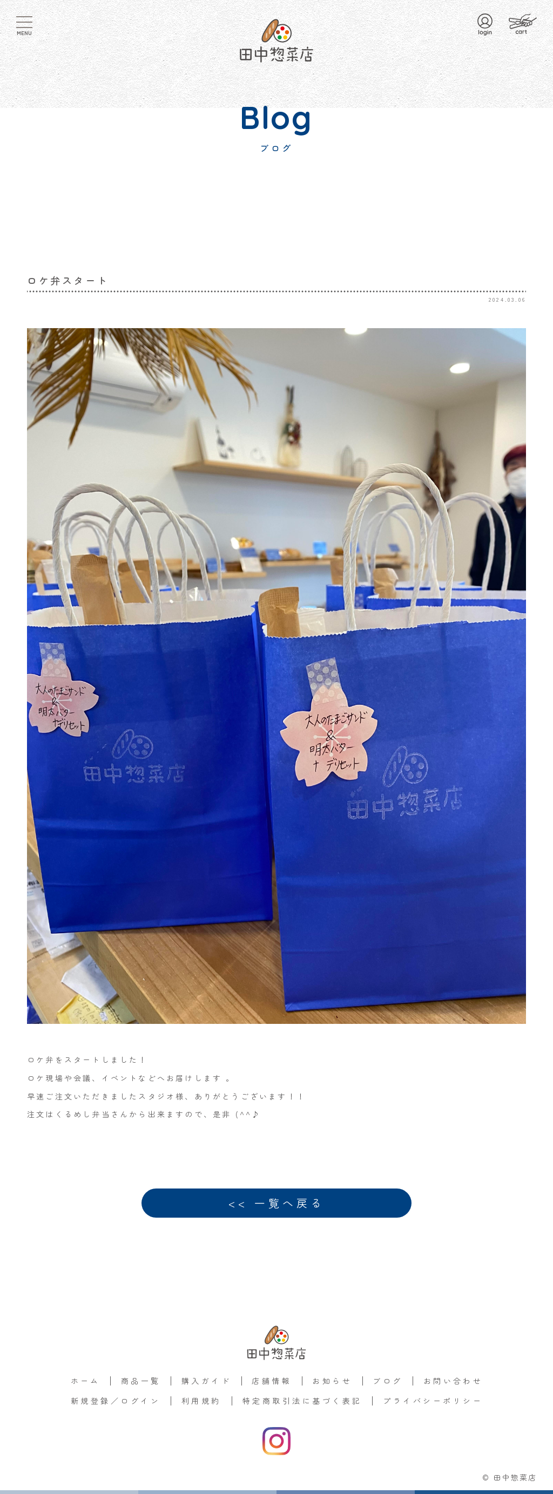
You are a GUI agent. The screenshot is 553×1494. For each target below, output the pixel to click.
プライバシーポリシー (433, 1400)
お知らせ (332, 1380)
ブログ (387, 1380)
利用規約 (201, 1400)
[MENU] (24, 22)
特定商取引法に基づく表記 (302, 1400)
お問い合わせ (453, 1380)
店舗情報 (272, 1380)
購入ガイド (206, 1380)
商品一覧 (141, 1380)
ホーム (85, 1380)
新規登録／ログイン (115, 1400)
